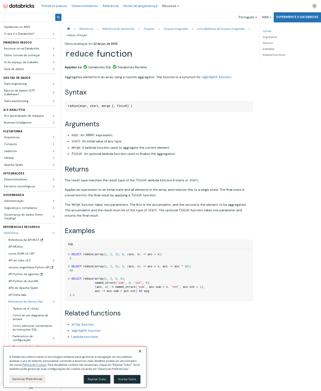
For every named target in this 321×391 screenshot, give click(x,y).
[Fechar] (140, 351)
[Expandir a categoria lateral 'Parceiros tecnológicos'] (54, 186)
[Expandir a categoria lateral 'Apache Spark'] (54, 165)
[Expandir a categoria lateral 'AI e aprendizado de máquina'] (54, 116)
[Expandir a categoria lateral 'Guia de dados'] (54, 69)
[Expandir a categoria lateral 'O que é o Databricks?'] (54, 34)
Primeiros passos (54, 6)
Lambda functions (84, 337)
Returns (268, 43)
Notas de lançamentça (140, 6)
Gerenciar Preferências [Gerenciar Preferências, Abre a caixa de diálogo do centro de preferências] (27, 379)
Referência (111, 6)
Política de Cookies (34, 365)
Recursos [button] (169, 6)
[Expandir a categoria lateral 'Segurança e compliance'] (54, 208)
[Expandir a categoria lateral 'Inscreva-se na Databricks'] (54, 49)
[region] (75, 367)
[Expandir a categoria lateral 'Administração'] (54, 201)
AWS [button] (265, 17)
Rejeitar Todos (97, 379)
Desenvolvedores (85, 6)
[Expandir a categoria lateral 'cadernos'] (54, 151)
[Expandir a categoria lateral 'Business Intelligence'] (54, 123)
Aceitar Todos (127, 379)
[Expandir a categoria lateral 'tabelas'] (54, 158)
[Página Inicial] (68, 29)
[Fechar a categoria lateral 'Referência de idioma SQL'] (54, 302)
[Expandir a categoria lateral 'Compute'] (54, 144)
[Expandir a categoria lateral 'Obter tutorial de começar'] (54, 55)
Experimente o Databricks (297, 17)
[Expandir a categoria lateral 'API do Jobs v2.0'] (54, 260)
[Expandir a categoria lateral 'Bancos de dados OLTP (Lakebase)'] (54, 92)
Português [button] (246, 17)
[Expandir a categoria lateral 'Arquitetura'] (54, 137)
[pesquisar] (27, 17)
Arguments (270, 37)
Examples (269, 49)
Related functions (274, 55)
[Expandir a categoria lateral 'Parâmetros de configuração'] (54, 338)
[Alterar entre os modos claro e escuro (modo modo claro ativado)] (314, 6)
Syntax (267, 31)
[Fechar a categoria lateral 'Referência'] (54, 233)
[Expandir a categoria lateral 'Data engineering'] (54, 84)
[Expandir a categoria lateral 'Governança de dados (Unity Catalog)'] (54, 216)
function (216, 77)
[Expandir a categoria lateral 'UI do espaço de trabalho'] (54, 62)
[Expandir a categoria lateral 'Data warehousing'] (54, 101)
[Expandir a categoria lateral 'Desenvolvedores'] (54, 179)
